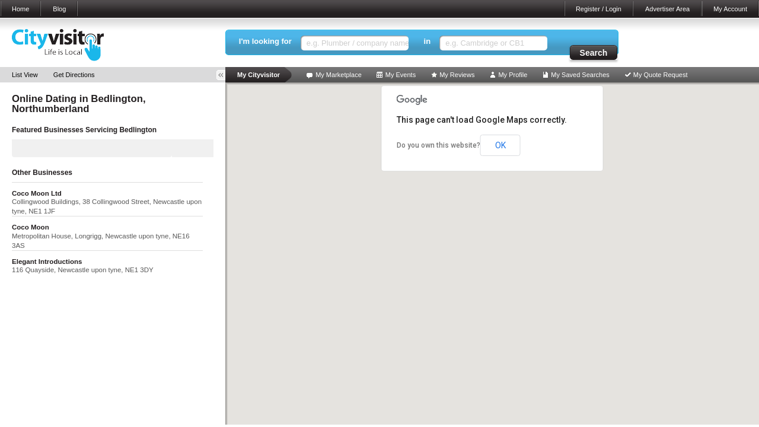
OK (500, 145)
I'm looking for (265, 41)
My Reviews (456, 74)
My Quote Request (660, 74)
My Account (730, 8)
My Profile (512, 74)
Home (20, 8)
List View (25, 74)
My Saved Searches (580, 74)
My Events (400, 74)
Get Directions (74, 74)
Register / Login (598, 8)
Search (594, 53)
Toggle (224, 75)
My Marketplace (338, 74)
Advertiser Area (667, 8)
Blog (59, 8)
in (427, 41)
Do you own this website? (438, 145)
